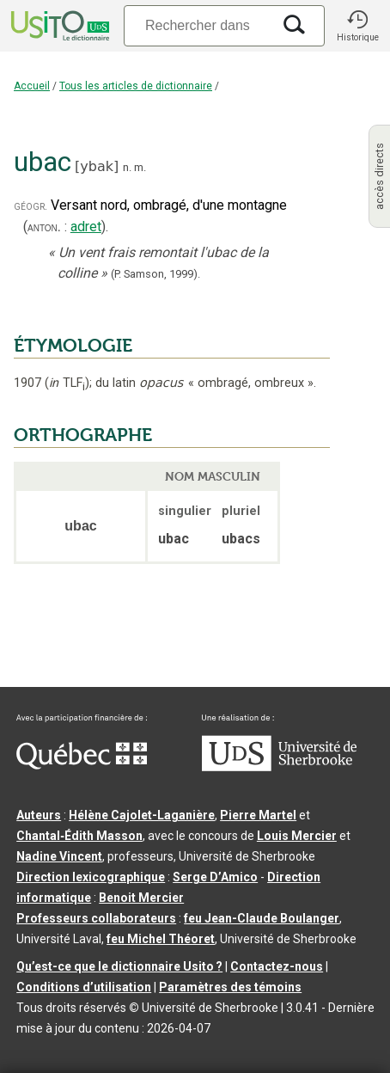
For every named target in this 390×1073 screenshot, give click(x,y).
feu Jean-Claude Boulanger (261, 918)
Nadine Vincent (59, 856)
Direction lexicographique (90, 877)
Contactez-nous (276, 966)
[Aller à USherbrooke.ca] (279, 767)
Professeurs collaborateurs (96, 918)
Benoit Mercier (141, 897)
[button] (357, 26)
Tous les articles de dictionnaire (135, 86)
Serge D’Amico (215, 877)
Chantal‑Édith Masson (79, 836)
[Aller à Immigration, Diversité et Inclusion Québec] (81, 765)
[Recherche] (197, 25)
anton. (44, 227)
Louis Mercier (297, 836)
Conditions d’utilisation (83, 987)
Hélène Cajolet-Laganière (142, 815)
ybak (96, 166)
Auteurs (38, 815)
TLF (67, 383)
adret (85, 226)
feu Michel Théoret (161, 939)
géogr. (30, 206)
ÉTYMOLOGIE (73, 345)
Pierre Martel (258, 815)
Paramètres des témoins (230, 987)
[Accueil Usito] (58, 26)
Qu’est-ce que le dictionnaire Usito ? (119, 966)
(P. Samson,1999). (155, 273)
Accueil (32, 86)
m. (140, 167)
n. (127, 167)
